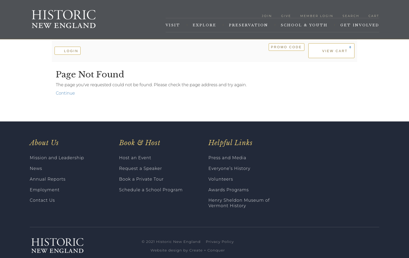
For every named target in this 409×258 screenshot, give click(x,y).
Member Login (316, 16)
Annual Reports (48, 179)
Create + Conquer (207, 250)
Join (267, 16)
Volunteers (220, 179)
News (36, 168)
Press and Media (227, 157)
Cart (374, 16)
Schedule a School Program (151, 189)
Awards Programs (228, 189)
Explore (204, 25)
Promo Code (286, 47)
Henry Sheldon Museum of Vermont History (239, 203)
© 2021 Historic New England (171, 241)
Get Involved (359, 25)
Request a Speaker (140, 168)
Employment (45, 189)
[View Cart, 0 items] (331, 50)
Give (286, 16)
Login (67, 50)
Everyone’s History (229, 168)
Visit (173, 25)
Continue (65, 93)
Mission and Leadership (57, 157)
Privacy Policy (220, 241)
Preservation (248, 25)
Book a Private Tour (141, 179)
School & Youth (304, 25)
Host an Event (135, 157)
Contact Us (42, 200)
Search (350, 16)
